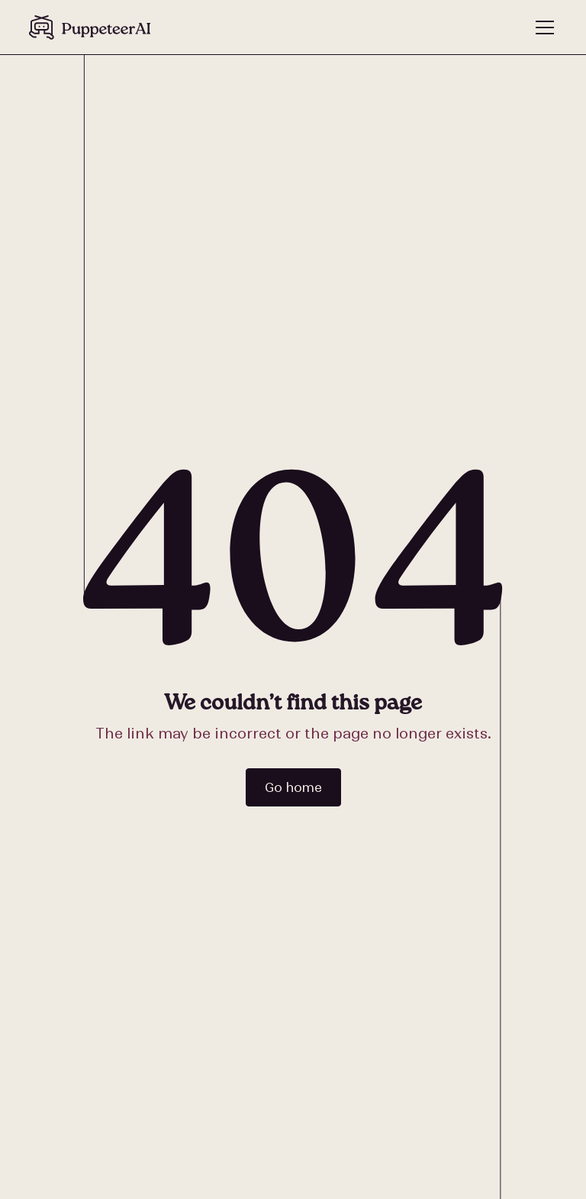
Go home (293, 787)
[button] (541, 27)
